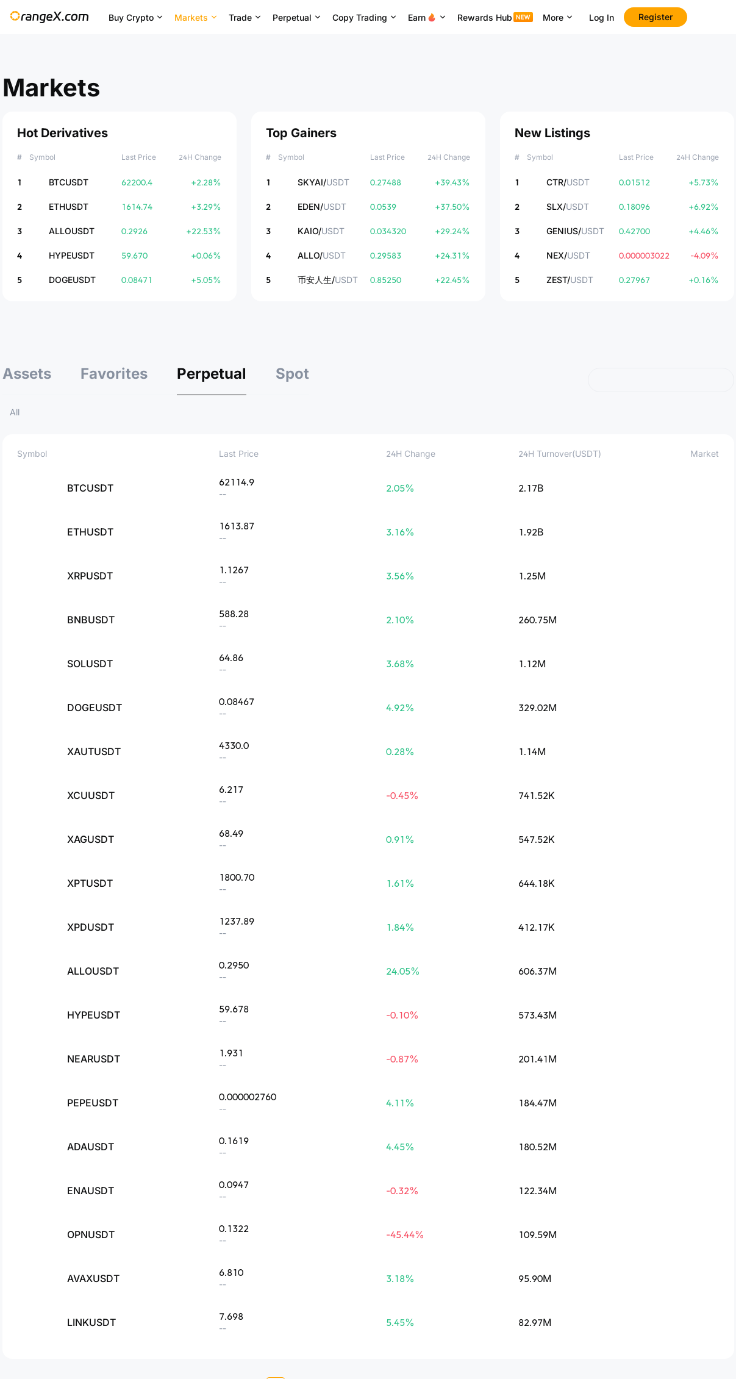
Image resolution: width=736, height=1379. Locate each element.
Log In (601, 17)
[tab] (26, 380)
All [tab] (15, 412)
